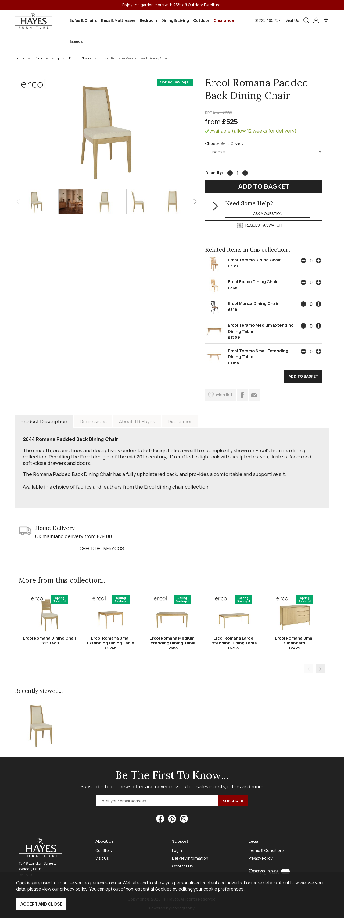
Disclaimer (179, 421)
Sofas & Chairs (83, 20)
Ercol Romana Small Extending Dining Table (110, 640)
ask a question (267, 213)
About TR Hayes (137, 421)
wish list (224, 394)
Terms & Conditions (267, 850)
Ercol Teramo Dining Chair (254, 260)
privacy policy (73, 889)
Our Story (103, 850)
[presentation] (18, 201)
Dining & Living (175, 20)
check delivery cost (103, 548)
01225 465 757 (268, 20)
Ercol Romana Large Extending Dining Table (233, 640)
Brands (76, 41)
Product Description (43, 421)
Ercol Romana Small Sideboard (294, 640)
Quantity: (214, 172)
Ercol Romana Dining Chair (49, 638)
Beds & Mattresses (118, 20)
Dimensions (93, 421)
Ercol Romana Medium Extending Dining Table (172, 640)
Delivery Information (190, 858)
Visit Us (292, 20)
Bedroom (148, 20)
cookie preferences (223, 889)
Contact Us (182, 865)
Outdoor (201, 20)
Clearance (224, 20)
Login (177, 850)
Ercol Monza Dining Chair (253, 303)
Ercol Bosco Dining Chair (253, 281)
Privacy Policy (261, 858)
